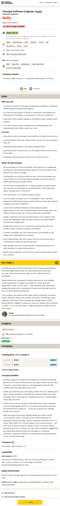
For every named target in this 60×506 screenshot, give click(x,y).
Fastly (38, 11)
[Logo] (7, 2)
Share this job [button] (8, 493)
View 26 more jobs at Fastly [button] (13, 497)
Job (23, 88)
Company (34, 88)
